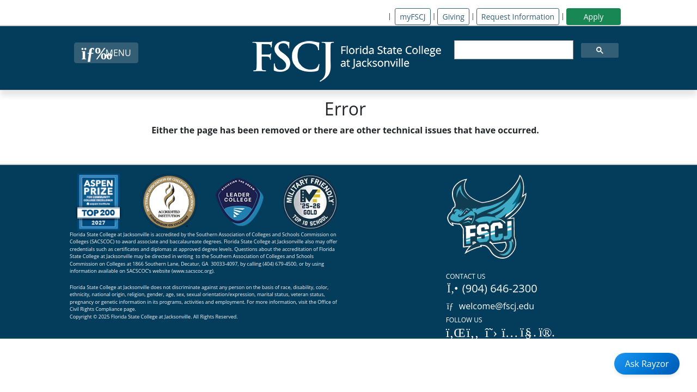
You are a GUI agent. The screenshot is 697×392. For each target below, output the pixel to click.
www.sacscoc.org (192, 270)
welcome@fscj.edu (490, 306)
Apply (594, 16)
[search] (513, 50)
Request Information (517, 16)
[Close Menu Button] (106, 52)
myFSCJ (412, 16)
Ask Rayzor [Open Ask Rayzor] (647, 364)
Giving (453, 16)
